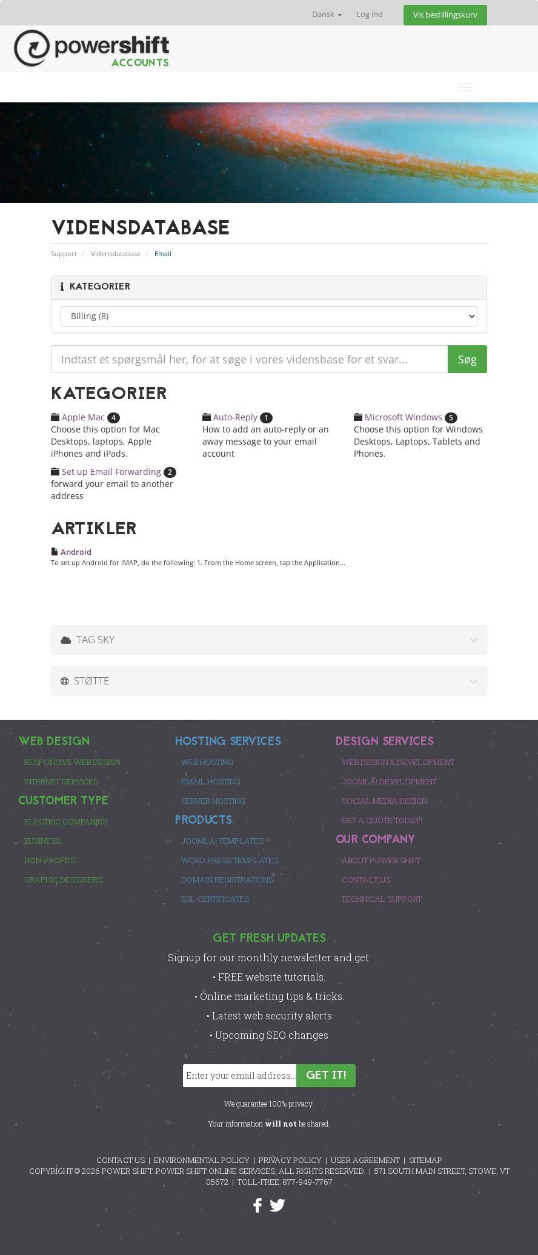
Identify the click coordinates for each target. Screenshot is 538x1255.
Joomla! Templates (222, 840)
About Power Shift (381, 860)
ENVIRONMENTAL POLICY (202, 1159)
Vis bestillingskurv (445, 15)
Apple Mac (85, 417)
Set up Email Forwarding (113, 471)
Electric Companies (65, 821)
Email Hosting (211, 781)
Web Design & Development (398, 762)
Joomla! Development (389, 781)
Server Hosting (213, 800)
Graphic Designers (63, 879)
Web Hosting (207, 762)
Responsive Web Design (72, 762)
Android (71, 551)
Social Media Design (384, 800)
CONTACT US (120, 1159)
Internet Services (61, 781)
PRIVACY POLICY (290, 1159)
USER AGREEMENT (365, 1159)
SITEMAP (425, 1159)
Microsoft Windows (405, 417)
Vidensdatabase (116, 253)
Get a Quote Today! (382, 820)
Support (64, 253)
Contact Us (366, 879)
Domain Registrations (227, 879)
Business (42, 840)
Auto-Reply (237, 417)
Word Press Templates (229, 860)
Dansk (327, 14)
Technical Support (382, 898)
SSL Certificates (215, 898)
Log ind (369, 14)
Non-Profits (49, 860)
